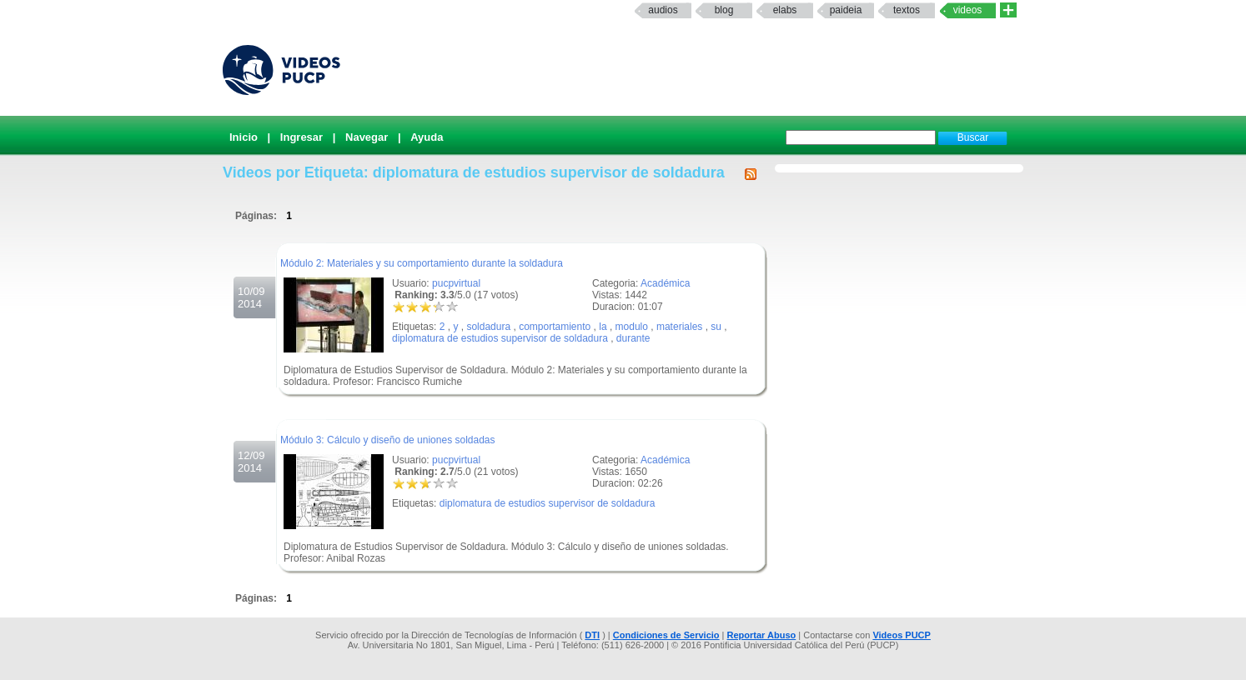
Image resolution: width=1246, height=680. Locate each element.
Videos (967, 10)
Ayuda (426, 137)
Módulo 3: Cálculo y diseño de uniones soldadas (387, 440)
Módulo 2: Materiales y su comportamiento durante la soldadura (421, 263)
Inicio (243, 137)
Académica (665, 283)
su (716, 326)
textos (906, 10)
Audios (662, 10)
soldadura (488, 326)
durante (633, 338)
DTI (592, 635)
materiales (679, 326)
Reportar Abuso (761, 635)
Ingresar (301, 137)
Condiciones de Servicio (666, 635)
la (602, 326)
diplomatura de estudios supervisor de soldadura (500, 338)
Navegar (366, 137)
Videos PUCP (901, 635)
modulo (631, 326)
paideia (846, 10)
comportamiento (554, 326)
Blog (724, 10)
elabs (785, 10)
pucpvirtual (456, 283)
